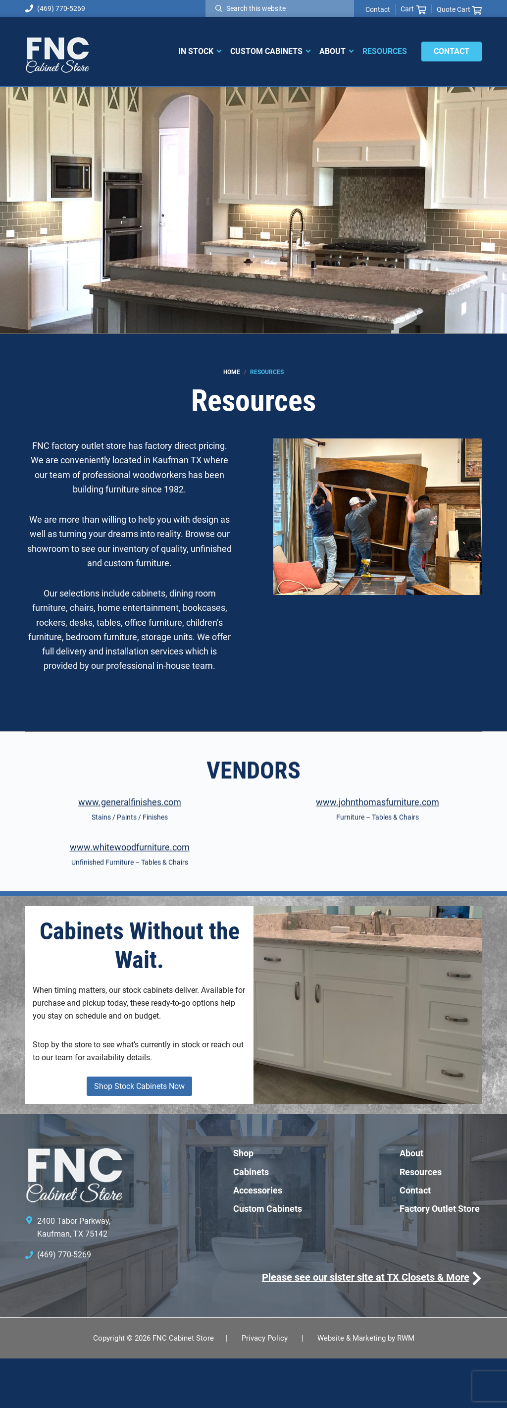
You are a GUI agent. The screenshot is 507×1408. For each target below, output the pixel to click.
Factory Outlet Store (440, 1257)
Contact (377, 9)
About (411, 1202)
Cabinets (251, 1221)
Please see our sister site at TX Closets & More (365, 1327)
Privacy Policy (265, 1387)
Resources (421, 1221)
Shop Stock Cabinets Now (139, 1135)
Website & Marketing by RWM (365, 1387)
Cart (413, 9)
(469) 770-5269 (55, 8)
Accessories (257, 1239)
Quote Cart (459, 9)
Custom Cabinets (267, 1257)
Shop (243, 1202)
